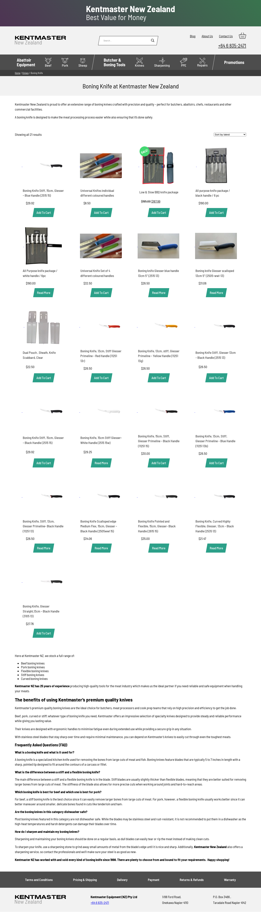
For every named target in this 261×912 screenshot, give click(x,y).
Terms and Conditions (39, 880)
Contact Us (226, 36)
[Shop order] (230, 134)
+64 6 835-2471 (232, 45)
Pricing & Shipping (85, 880)
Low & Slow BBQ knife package (158, 192)
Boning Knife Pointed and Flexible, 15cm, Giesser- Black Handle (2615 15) (157, 526)
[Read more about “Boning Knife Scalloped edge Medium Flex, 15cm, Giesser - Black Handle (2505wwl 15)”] (101, 548)
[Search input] (126, 40)
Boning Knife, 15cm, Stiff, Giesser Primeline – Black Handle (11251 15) (158, 441)
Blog (192, 36)
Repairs (202, 62)
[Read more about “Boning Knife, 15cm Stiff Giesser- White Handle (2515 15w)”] (101, 462)
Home (17, 73)
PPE (183, 62)
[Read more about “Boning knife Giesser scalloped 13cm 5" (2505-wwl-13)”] (216, 292)
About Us (207, 36)
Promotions (234, 62)
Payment (153, 880)
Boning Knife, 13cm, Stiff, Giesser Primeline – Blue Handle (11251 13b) (215, 441)
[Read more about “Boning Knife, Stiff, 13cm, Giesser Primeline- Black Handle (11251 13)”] (43, 548)
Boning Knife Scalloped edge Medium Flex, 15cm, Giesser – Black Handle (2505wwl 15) (98, 526)
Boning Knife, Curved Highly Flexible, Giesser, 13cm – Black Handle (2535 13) (214, 526)
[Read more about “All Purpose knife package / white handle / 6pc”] (43, 292)
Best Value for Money (130, 13)
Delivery (122, 880)
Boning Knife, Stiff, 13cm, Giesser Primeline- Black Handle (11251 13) (43, 526)
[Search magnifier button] (152, 40)
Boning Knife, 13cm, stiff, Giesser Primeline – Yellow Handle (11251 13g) (158, 356)
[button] (43, 212)
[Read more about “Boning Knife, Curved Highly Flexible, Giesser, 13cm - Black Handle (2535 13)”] (216, 548)
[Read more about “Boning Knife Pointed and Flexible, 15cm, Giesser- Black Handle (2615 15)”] (158, 548)
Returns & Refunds (192, 880)
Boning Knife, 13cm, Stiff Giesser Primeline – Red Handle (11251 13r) (100, 356)
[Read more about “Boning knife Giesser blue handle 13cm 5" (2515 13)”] (158, 292)
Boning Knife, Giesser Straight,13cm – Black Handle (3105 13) (41, 611)
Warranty (230, 880)
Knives (25, 73)
